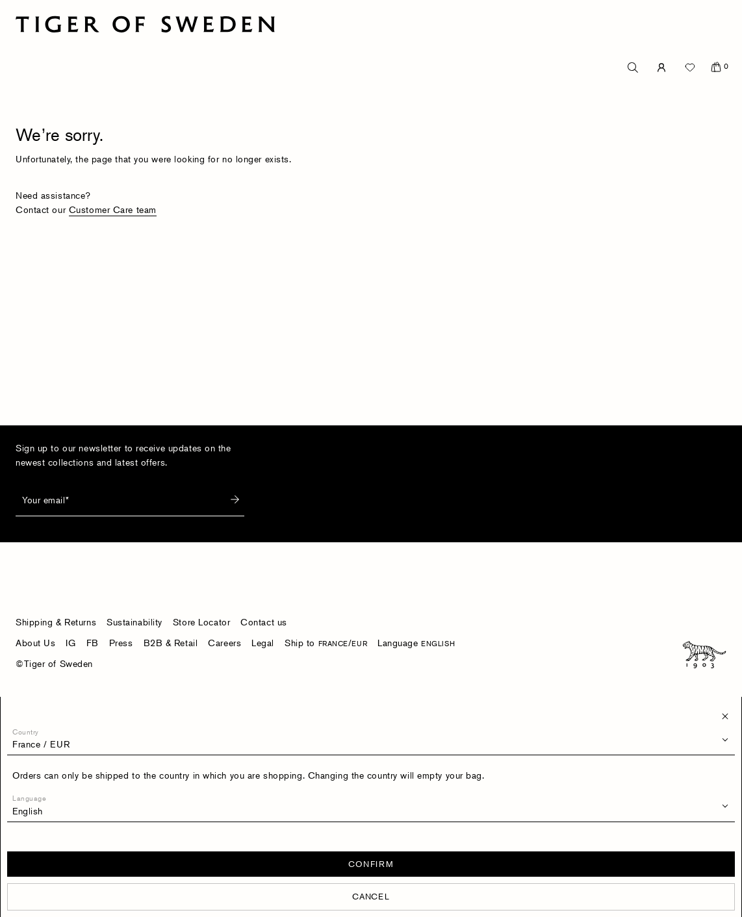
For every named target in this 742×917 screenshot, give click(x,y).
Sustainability (134, 621)
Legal (262, 642)
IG (70, 642)
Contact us (263, 621)
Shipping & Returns (56, 621)
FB (92, 642)
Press (121, 642)
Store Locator (201, 621)
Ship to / (326, 642)
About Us (35, 642)
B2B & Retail (171, 642)
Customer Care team (113, 209)
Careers (224, 642)
